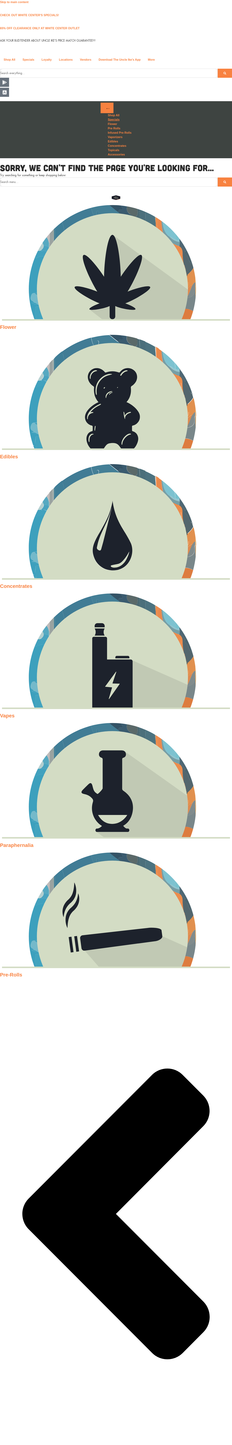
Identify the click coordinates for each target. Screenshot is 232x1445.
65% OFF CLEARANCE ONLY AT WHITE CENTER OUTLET (40, 28)
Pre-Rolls (11, 975)
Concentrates (16, 586)
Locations (66, 59)
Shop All (9, 59)
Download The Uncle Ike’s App (120, 59)
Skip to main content (14, 2)
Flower (8, 327)
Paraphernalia (17, 845)
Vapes (7, 716)
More (151, 59)
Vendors (85, 59)
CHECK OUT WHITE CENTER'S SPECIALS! (29, 15)
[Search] (225, 73)
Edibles (9, 456)
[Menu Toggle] (107, 108)
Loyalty (47, 59)
